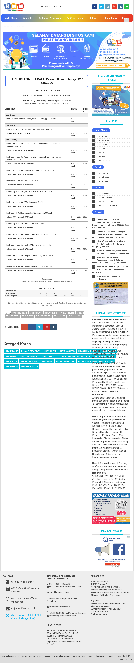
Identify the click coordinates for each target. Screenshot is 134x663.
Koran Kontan (50, 351)
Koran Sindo (10, 356)
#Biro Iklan (35, 313)
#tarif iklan (74, 316)
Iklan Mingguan (104, 177)
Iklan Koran (102, 144)
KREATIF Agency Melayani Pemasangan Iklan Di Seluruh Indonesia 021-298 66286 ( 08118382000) (109, 260)
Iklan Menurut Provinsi (107, 206)
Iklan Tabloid (102, 148)
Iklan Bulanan (103, 181)
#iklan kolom (67, 313)
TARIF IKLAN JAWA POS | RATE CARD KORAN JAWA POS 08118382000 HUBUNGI (110, 269)
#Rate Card (59, 316)
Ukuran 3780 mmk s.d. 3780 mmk (20, 150)
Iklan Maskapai (103, 161)
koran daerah (46, 361)
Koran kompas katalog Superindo (76, 356)
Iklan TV (100, 153)
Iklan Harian (102, 173)
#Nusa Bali (27, 316)
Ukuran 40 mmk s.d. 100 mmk (19, 133)
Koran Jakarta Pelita (30, 351)
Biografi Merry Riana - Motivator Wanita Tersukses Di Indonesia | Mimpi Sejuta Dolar (108, 244)
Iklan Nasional (103, 193)
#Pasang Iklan (43, 316)
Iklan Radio (102, 157)
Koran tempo (11, 361)
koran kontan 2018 (29, 366)
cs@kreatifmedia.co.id (60, 103)
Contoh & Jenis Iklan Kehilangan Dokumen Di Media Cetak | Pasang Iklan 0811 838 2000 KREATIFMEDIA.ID (109, 234)
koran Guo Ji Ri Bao (28, 361)
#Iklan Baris (51, 313)
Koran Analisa (11, 351)
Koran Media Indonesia (88, 351)
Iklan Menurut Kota (105, 202)
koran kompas (11, 366)
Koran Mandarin (67, 351)
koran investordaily (65, 361)
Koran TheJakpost (49, 356)
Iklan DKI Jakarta (104, 197)
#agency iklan (20, 313)
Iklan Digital (102, 136)
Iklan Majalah (103, 140)
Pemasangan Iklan (101, 416)
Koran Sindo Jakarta (28, 356)
